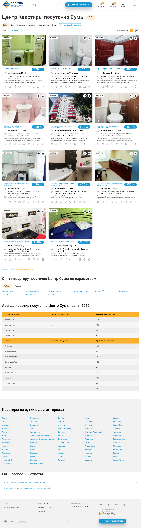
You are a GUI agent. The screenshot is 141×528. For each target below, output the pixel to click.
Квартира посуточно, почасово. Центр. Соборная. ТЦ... (17, 184)
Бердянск (61, 418)
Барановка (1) (123, 291)
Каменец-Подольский (93, 432)
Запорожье (34, 425)
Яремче (33, 457)
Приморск (6, 453)
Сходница (33, 460)
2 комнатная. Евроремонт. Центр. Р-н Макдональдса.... (63, 126)
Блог (6, 511)
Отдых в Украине (44, 504)
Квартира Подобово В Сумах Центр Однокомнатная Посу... (62, 242)
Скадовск (33, 422)
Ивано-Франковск (64, 429)
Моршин (61, 453)
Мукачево (61, 446)
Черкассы (61, 436)
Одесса (116, 418)
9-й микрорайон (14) (79, 291)
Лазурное (61, 460)
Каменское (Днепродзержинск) (42, 439)
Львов (4, 422)
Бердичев (6, 450)
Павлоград (117, 443)
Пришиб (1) (6, 295)
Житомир (116, 429)
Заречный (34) (7, 291)
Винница (88, 429)
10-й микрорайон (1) (56, 291)
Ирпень (88, 457)
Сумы (11, 269)
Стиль (54, 25)
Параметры (21, 25)
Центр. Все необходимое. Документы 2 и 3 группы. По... (110, 69)
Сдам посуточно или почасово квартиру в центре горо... (17, 242)
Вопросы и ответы (44, 507)
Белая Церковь (119, 439)
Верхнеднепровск (36, 464)
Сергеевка (89, 450)
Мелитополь (6, 443)
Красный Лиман (119, 460)
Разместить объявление (80, 5)
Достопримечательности (13, 507)
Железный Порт (8, 460)
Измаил (5, 446)
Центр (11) (52, 295)
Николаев (5, 429)
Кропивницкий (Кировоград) (41, 436)
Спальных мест (43, 25)
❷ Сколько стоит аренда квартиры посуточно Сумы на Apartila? (27, 488)
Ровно (4, 432)
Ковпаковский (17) (32, 291)
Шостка (32, 446)
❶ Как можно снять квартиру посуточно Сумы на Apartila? (25, 483)
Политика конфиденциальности (76, 522)
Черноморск (90, 446)
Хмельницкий (35, 432)
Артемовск (6, 439)
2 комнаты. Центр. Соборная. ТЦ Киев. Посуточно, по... (63, 184)
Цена (12, 25)
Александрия (118, 450)
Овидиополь (6, 464)
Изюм (32, 450)
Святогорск (34, 453)
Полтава (88, 425)
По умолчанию (121, 30)
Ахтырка (88, 460)
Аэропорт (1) (99, 291)
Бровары (33, 443)
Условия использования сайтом (47, 522)
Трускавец (89, 439)
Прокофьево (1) (31, 295)
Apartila (5, 269)
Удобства (32, 25)
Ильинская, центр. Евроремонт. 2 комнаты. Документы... (108, 126)
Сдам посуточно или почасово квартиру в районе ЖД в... (110, 184)
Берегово (61, 450)
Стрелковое (34, 418)
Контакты (41, 511)
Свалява (88, 453)
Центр (4, 30)
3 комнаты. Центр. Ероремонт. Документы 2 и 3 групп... (14, 126)
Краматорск (62, 439)
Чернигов (61, 432)
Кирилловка (117, 422)
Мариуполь (117, 436)
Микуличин (62, 425)
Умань (87, 443)
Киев (87, 418)
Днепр (4, 418)
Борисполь (117, 453)
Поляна (5, 457)
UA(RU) (134, 5)
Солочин (61, 457)
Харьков (88, 422)
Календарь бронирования (72, 25)
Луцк (115, 457)
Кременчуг (89, 436)
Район (5, 25)
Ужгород (5, 425)
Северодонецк (63, 443)
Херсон (4, 436)
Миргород (117, 446)
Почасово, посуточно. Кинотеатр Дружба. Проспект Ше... (61, 69)
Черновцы (117, 432)
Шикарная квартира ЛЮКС (13, 68)
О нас (6, 504)
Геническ (61, 422)
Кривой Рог (117, 425)
